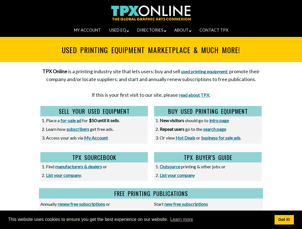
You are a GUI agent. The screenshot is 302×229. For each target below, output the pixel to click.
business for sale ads (220, 137)
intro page (219, 120)
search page (214, 129)
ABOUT (182, 30)
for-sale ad (71, 120)
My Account (96, 137)
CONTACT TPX (213, 30)
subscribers (77, 129)
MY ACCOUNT (87, 30)
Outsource (170, 166)
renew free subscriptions (81, 204)
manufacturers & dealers (78, 166)
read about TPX (194, 95)
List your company (63, 175)
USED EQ (119, 30)
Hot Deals (185, 137)
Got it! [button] (284, 219)
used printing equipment (204, 71)
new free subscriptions (186, 204)
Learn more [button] (181, 219)
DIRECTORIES (151, 30)
